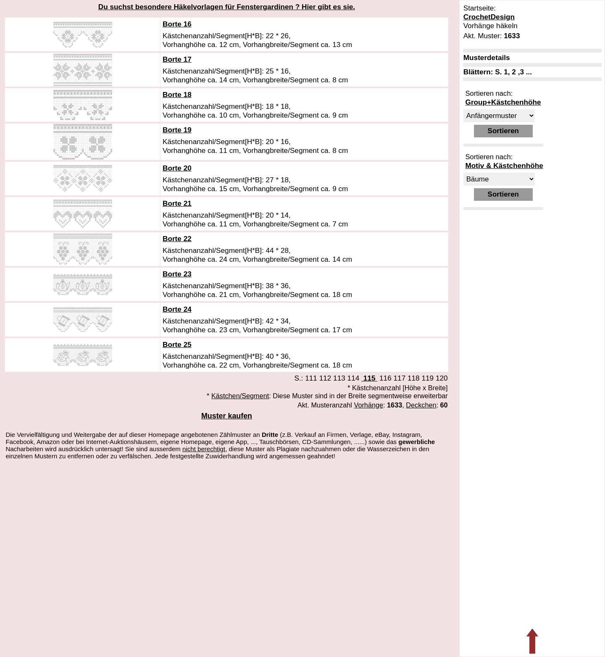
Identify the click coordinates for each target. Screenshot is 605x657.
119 (427, 378)
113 (339, 378)
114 (353, 378)
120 (442, 378)
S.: (299, 378)
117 (400, 378)
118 (414, 378)
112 (325, 378)
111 (311, 378)
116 (385, 378)
